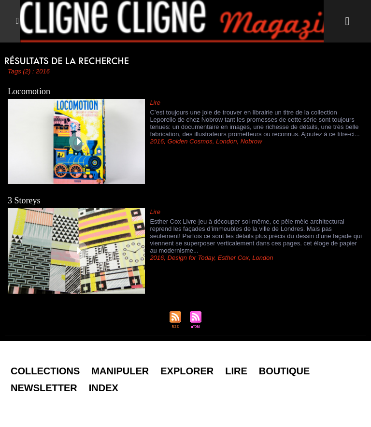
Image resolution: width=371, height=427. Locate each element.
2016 (157, 141)
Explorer (187, 371)
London (226, 141)
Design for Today (191, 257)
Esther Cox (233, 257)
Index (103, 388)
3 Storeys (24, 200)
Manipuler (120, 371)
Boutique (284, 371)
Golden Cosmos (190, 141)
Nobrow (251, 141)
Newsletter (44, 388)
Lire (236, 371)
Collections (45, 371)
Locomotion (29, 91)
